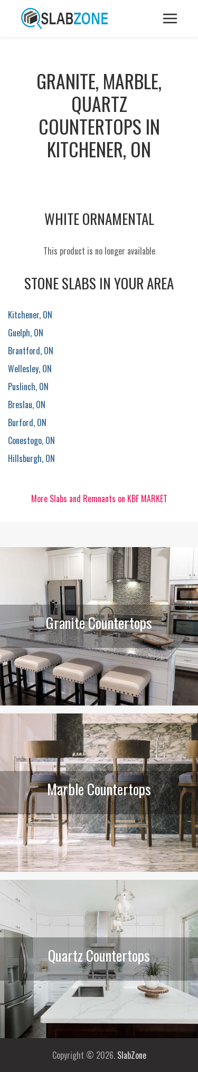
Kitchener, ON (30, 314)
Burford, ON (27, 422)
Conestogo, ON (31, 440)
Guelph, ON (25, 332)
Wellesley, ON (30, 368)
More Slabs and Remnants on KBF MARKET (99, 498)
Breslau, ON (26, 404)
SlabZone (131, 1055)
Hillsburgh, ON (31, 458)
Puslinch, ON (28, 386)
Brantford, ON (30, 350)
